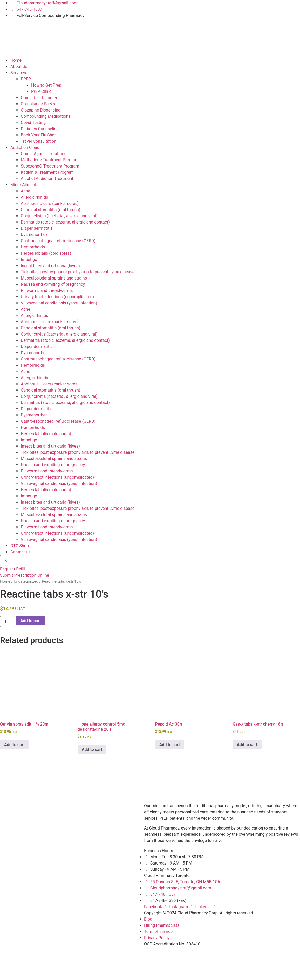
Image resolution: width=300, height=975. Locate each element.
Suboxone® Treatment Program (50, 166)
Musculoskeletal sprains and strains (54, 278)
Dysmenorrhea (34, 234)
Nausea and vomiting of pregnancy (53, 284)
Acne (25, 191)
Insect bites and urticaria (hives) (50, 265)
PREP (26, 78)
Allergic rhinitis (34, 197)
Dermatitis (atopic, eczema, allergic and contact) (65, 222)
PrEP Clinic (41, 91)
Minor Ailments (24, 184)
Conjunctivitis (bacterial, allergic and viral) (59, 215)
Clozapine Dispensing (40, 110)
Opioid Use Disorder (39, 97)
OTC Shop (19, 545)
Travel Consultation (38, 141)
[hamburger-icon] (4, 55)
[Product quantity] (7, 621)
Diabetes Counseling (40, 128)
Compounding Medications (46, 116)
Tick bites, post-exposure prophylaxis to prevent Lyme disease (77, 271)
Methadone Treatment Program (50, 159)
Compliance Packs (38, 103)
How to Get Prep (46, 85)
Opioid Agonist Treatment (44, 153)
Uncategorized (26, 581)
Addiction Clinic (24, 147)
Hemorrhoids (33, 247)
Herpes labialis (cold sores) (46, 253)
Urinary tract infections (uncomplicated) (57, 296)
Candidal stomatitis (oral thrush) (50, 209)
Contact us (20, 551)
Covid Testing (33, 122)
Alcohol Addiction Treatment (47, 178)
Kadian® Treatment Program (47, 172)
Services (18, 72)
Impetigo (29, 259)
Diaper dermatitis (36, 228)
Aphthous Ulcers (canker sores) (50, 203)
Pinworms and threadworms (47, 290)
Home (16, 60)
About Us (18, 66)
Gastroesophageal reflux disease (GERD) (58, 240)
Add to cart (30, 620)
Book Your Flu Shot (38, 135)
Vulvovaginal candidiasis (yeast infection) (59, 303)
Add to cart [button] (14, 744)
